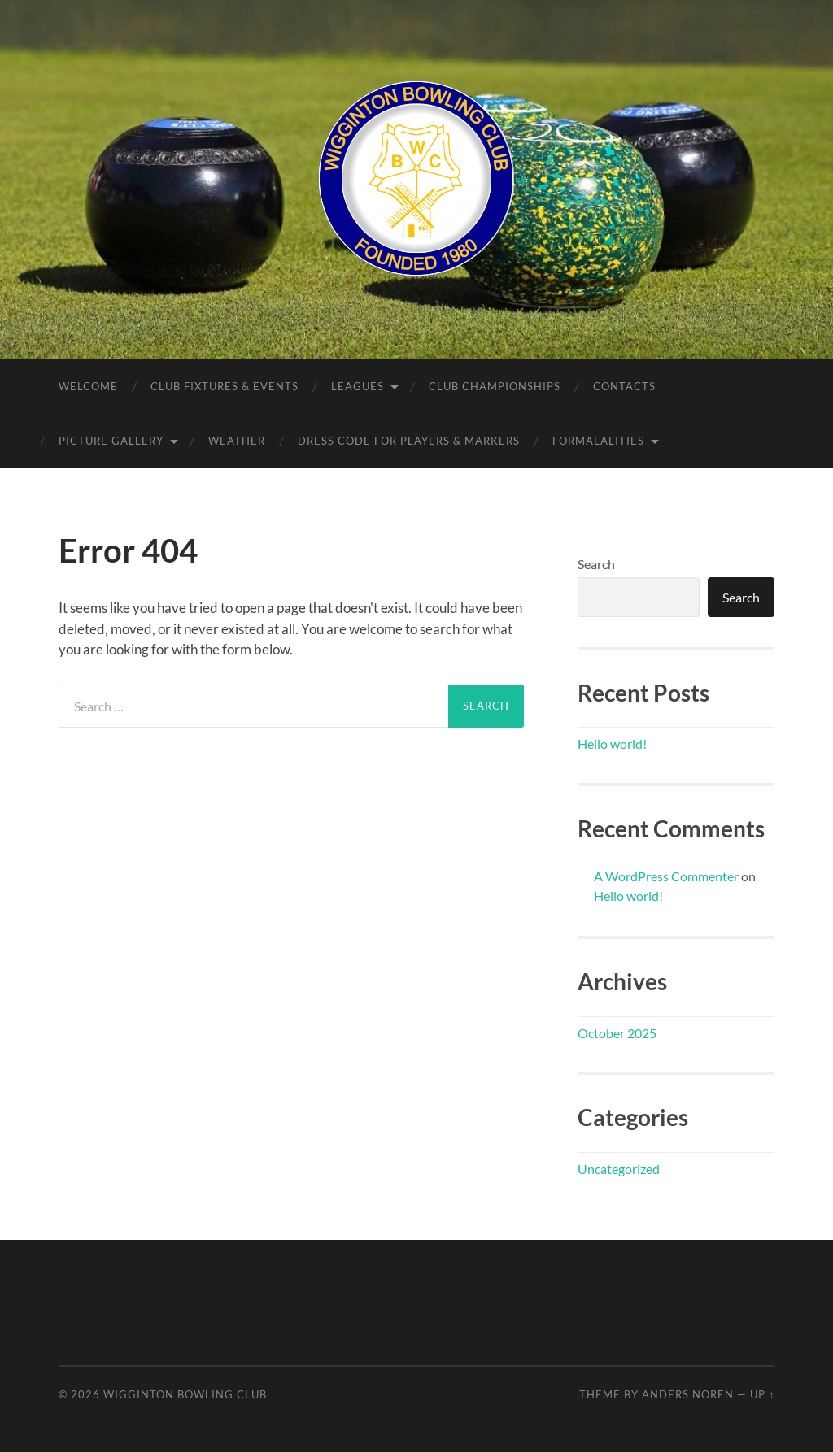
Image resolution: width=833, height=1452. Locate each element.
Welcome (88, 386)
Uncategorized (619, 1168)
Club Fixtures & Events (224, 386)
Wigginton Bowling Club (185, 1394)
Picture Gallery (111, 440)
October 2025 (617, 1033)
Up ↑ (762, 1394)
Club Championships (494, 386)
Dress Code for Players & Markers (409, 440)
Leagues (357, 386)
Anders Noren (688, 1394)
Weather (236, 440)
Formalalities (598, 440)
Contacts (624, 386)
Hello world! (612, 743)
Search (596, 564)
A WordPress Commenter (666, 876)
